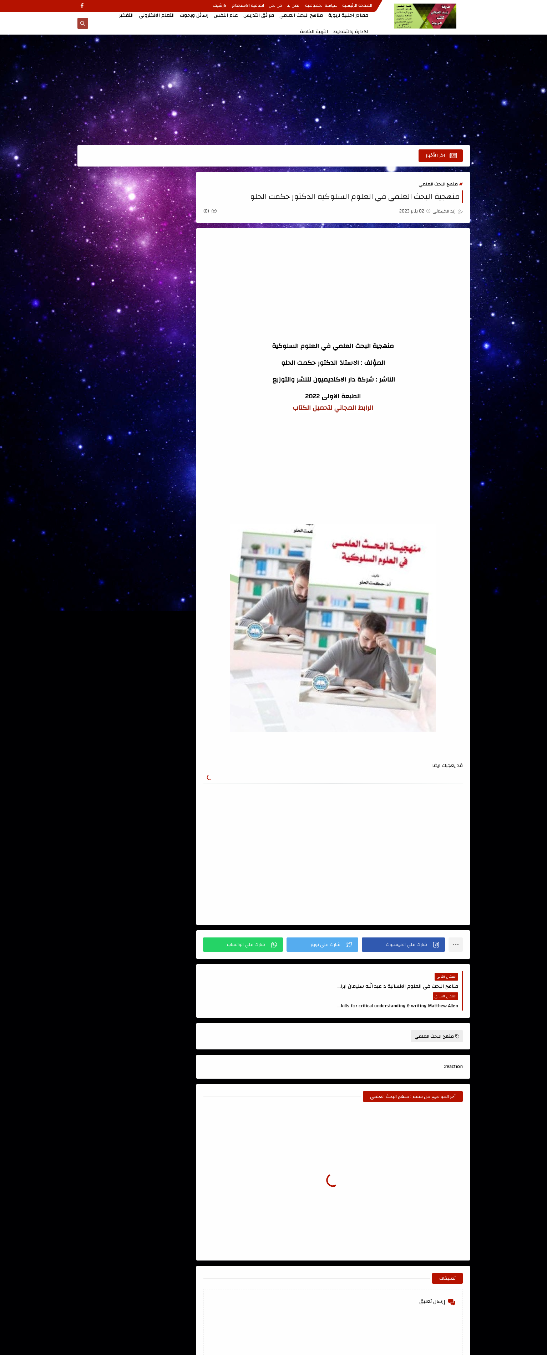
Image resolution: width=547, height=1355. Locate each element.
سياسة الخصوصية (321, 6)
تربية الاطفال (160, 425)
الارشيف (220, 6)
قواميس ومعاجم (160, 465)
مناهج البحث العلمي (301, 15)
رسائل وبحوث (194, 15)
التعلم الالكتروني (156, 15)
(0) (210, 211)
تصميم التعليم (108, 425)
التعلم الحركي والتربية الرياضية (108, 313)
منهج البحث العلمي (438, 184)
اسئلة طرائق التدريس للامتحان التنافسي (108, 212)
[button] (403, 944)
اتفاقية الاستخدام (248, 6)
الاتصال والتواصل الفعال (160, 264)
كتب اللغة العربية (108, 465)
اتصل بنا (294, 6)
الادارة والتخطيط (350, 31)
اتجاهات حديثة (160, 203)
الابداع (109, 240)
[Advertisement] (273, 90)
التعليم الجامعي (160, 337)
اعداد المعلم (160, 240)
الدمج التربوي (160, 377)
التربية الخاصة (314, 31)
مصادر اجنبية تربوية (348, 15)
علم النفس (226, 15)
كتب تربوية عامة (160, 485)
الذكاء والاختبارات (108, 377)
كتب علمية (160, 505)
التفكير (126, 15)
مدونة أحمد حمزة (155, 589)
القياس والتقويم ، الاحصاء (160, 401)
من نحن (275, 6)
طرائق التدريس (258, 15)
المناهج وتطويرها (108, 397)
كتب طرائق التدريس (108, 485)
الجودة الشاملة (108, 357)
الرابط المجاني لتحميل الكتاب (333, 408)
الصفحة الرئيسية (358, 6)
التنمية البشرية (160, 357)
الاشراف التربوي (160, 289)
